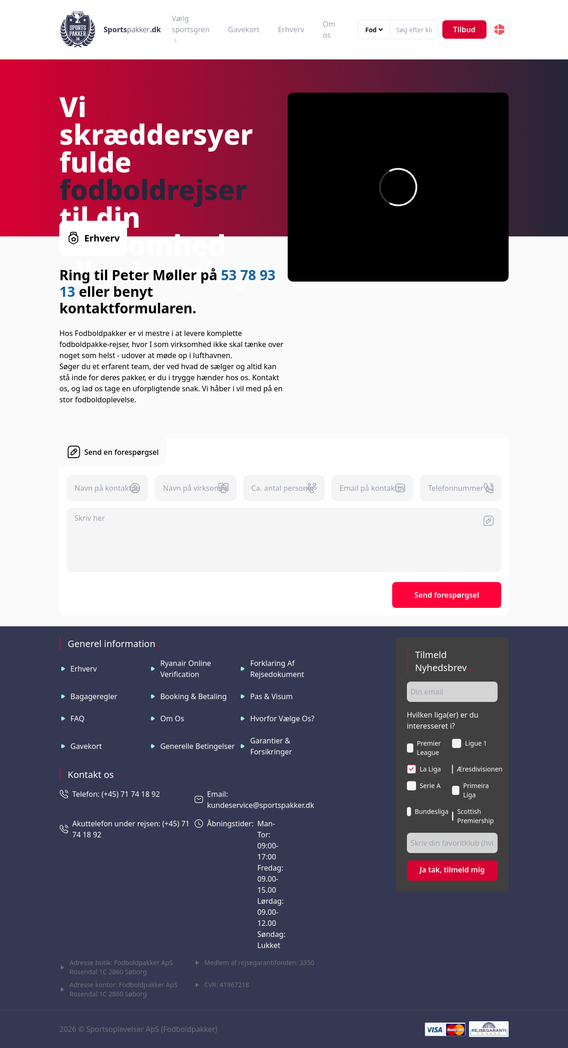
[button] (499, 29)
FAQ (77, 718)
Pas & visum (271, 696)
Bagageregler (93, 696)
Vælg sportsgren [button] (190, 28)
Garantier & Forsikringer (271, 746)
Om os (172, 718)
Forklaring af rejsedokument (277, 668)
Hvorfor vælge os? (282, 718)
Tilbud (464, 29)
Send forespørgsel (446, 595)
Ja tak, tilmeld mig (452, 870)
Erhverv (291, 29)
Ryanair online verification (185, 668)
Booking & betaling (193, 696)
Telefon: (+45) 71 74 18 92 (116, 794)
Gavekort (243, 29)
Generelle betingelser (197, 746)
